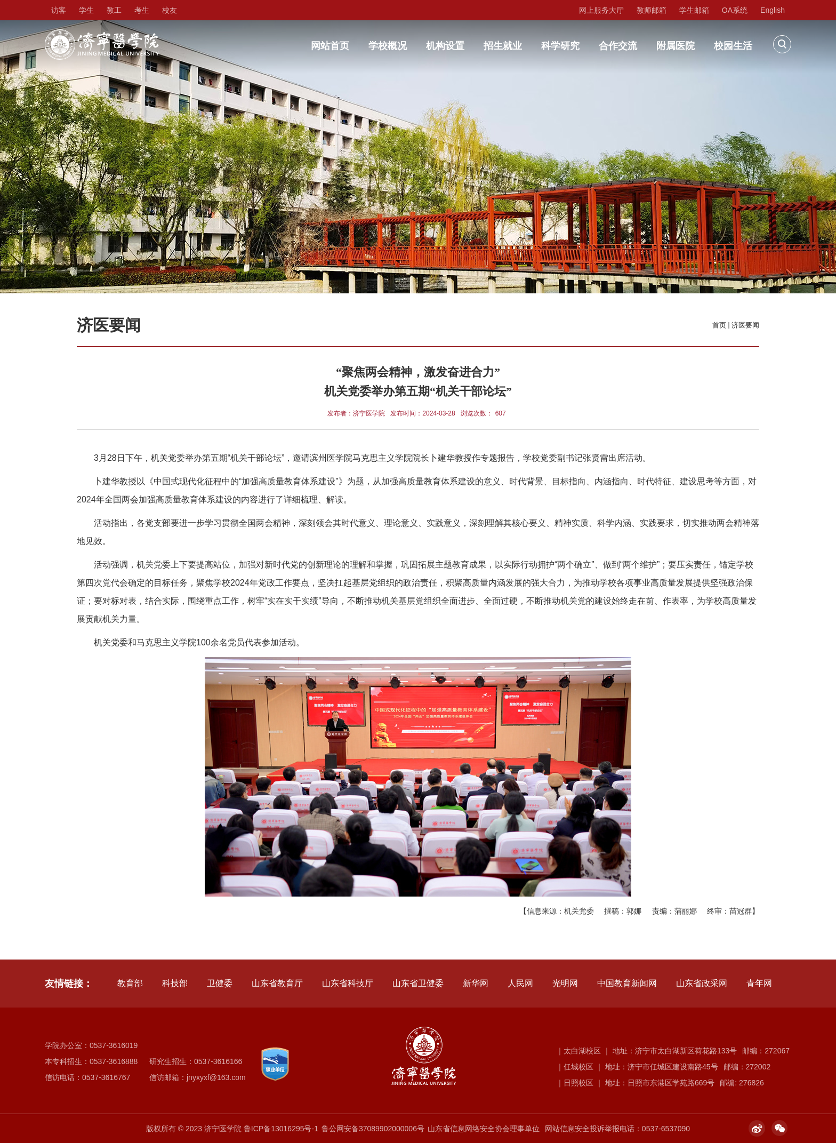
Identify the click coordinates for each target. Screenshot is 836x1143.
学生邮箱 (694, 10)
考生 (141, 10)
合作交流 (618, 46)
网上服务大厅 (601, 10)
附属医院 (675, 46)
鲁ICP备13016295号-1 (281, 1128)
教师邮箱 (651, 10)
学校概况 (387, 46)
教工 (114, 10)
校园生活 (733, 46)
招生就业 (503, 46)
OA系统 (734, 10)
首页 (719, 325)
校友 (169, 10)
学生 (86, 10)
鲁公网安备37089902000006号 (372, 1128)
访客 (58, 10)
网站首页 (330, 46)
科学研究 (560, 46)
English (772, 10)
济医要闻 (745, 325)
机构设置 (445, 46)
